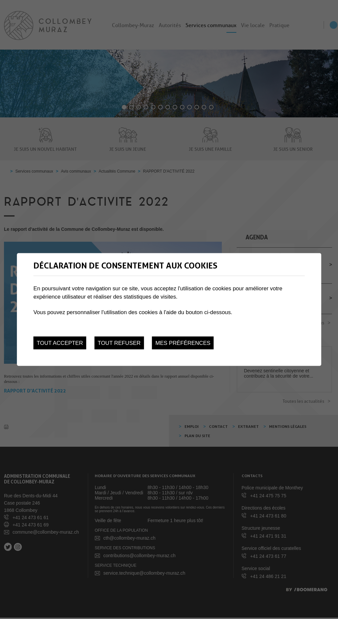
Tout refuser (119, 343)
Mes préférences (183, 343)
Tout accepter (60, 343)
